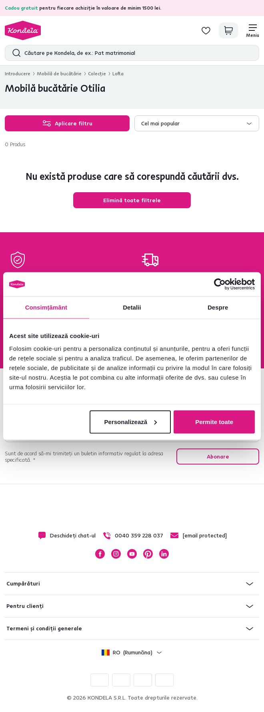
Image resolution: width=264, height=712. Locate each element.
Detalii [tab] (132, 307)
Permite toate (214, 421)
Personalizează (130, 421)
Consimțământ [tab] (46, 307)
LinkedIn (164, 554)
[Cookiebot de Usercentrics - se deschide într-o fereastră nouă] (220, 284)
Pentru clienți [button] (25, 605)
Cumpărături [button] (23, 583)
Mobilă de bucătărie (59, 73)
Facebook (100, 554)
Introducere (17, 73)
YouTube (132, 554)
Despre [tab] (218, 307)
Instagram (116, 554)
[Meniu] (252, 30)
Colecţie (97, 73)
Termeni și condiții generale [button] (44, 628)
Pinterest (148, 554)
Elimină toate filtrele (132, 200)
